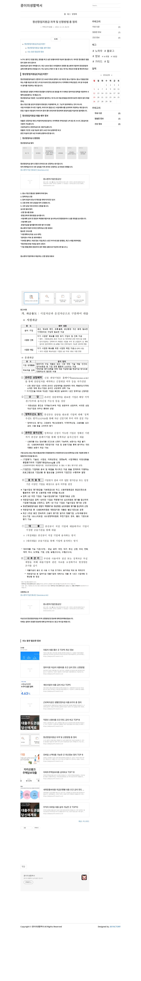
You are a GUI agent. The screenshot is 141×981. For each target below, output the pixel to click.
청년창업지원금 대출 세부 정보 (39, 48)
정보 (97, 56)
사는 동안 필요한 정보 (35, 52)
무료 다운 (106, 27)
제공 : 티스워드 (84, 872)
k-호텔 (106, 57)
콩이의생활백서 (29, 927)
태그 (68, 14)
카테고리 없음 (47, 27)
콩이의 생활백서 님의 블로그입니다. (33, 929)
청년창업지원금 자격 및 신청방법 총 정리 (55, 22)
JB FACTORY (115, 978)
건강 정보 (106, 37)
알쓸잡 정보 (106, 32)
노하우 (98, 51)
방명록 (74, 14)
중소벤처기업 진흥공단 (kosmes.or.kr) (34, 170)
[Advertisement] (54, 639)
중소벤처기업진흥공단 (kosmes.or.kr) (34, 599)
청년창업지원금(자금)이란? (34, 44)
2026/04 (106, 75)
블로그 (110, 51)
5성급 (115, 57)
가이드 (98, 61)
